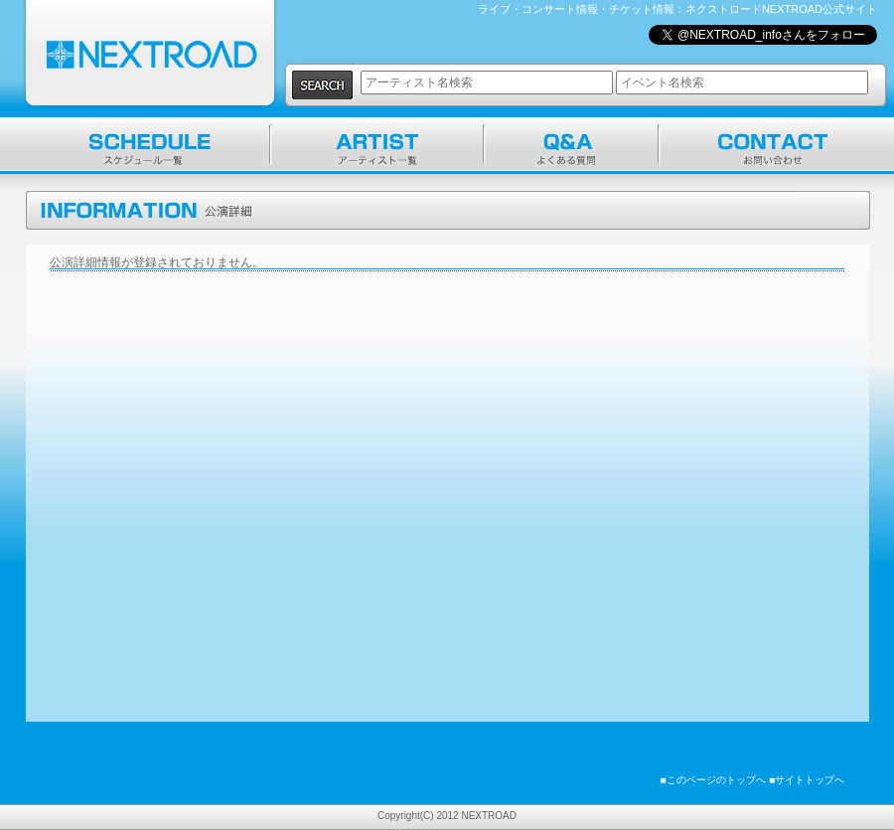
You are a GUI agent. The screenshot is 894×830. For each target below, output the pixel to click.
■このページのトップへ (713, 779)
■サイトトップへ (806, 779)
